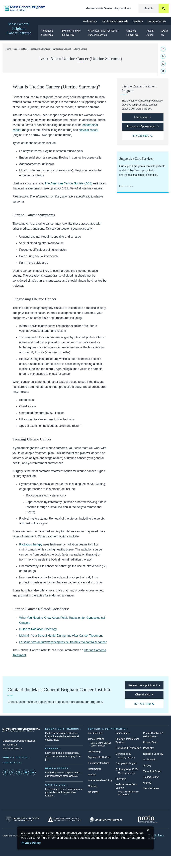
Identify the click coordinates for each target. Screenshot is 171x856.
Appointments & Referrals (115, 21)
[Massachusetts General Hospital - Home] (21, 730)
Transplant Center (152, 771)
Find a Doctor (90, 21)
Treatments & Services (47, 32)
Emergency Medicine (98, 763)
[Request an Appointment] (142, 127)
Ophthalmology (123, 753)
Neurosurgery (122, 733)
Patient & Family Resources (71, 32)
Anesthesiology (95, 733)
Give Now (138, 21)
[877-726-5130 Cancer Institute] (142, 136)
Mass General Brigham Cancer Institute (19, 28)
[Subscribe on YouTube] (26, 772)
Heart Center (94, 769)
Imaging (92, 774)
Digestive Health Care (99, 757)
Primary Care (150, 742)
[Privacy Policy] (31, 843)
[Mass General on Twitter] (12, 772)
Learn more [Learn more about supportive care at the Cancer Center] (125, 186)
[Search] (153, 8)
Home (8, 49)
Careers (52, 748)
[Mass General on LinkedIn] (33, 772)
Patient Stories (149, 32)
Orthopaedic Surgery (126, 763)
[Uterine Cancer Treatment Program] (142, 117)
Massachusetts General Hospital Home (108, 8)
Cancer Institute (20, 49)
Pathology (121, 778)
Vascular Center (151, 788)
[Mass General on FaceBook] (5, 772)
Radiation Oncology (153, 753)
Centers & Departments (107, 729)
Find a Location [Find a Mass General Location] (15, 757)
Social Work (149, 759)
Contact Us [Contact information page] (12, 763)
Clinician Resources (132, 32)
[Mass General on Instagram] (19, 772)
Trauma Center (150, 777)
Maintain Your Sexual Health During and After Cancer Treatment (61, 635)
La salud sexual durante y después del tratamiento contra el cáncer (63, 642)
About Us (164, 32)
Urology (147, 782)
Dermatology (94, 751)
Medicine (92, 786)
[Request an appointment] (144, 685)
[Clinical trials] (144, 695)
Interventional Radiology (100, 780)
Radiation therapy (30, 544)
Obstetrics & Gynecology (128, 748)
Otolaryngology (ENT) (127, 769)
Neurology (93, 792)
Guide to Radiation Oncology (38, 629)
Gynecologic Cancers (62, 49)
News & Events (56, 768)
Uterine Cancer (80, 49)
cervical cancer (88, 130)
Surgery (147, 765)
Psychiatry (148, 748)
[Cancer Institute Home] (21, 8)
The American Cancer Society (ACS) (68, 183)
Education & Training (62, 729)
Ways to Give (55, 785)
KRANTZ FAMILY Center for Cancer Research (103, 32)
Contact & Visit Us (157, 21)
